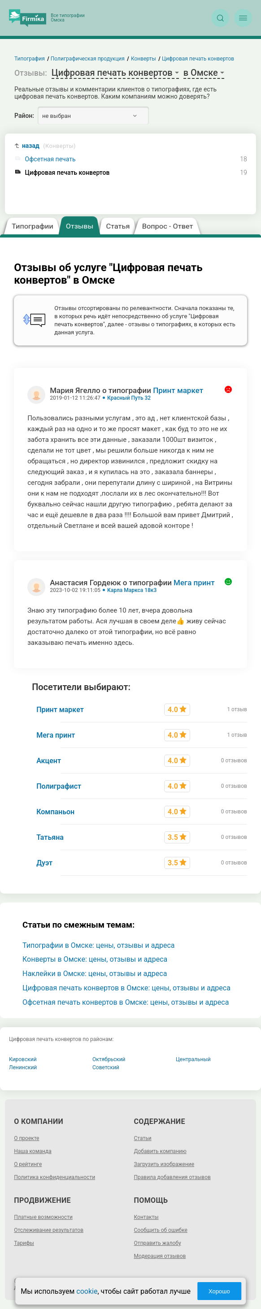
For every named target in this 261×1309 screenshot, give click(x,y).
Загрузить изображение (164, 1164)
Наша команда (33, 1151)
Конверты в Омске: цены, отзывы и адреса (94, 959)
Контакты (146, 1217)
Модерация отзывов (160, 1256)
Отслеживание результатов (48, 1230)
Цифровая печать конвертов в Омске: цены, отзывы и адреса (126, 988)
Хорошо (219, 1291)
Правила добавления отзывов (172, 1177)
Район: (24, 115)
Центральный (193, 1059)
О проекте (26, 1138)
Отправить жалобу (157, 1243)
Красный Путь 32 (129, 398)
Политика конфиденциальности (54, 1177)
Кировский (23, 1059)
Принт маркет (178, 390)
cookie (86, 1291)
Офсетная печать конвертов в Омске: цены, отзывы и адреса (125, 1002)
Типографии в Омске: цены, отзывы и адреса (98, 945)
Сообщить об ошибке (160, 1230)
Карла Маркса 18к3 (132, 590)
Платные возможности (43, 1217)
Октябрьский (109, 1059)
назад (49, 146)
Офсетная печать (50, 159)
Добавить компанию (160, 1151)
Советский (105, 1067)
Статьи (143, 1138)
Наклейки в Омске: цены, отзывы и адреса (94, 973)
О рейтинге (28, 1164)
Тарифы (24, 1243)
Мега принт (194, 582)
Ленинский (23, 1067)
